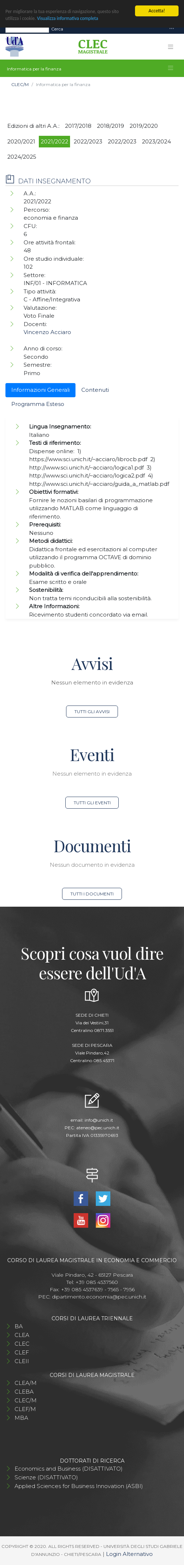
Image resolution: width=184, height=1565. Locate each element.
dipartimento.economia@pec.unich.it (99, 1296)
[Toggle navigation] (172, 29)
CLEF (22, 1352)
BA (19, 1326)
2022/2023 (88, 141)
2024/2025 (21, 156)
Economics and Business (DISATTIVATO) (69, 1468)
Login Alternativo (129, 1553)
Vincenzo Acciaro (47, 332)
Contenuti (95, 389)
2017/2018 (78, 125)
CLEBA (24, 1391)
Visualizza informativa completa (69, 19)
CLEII (22, 1361)
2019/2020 (144, 125)
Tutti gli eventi (92, 802)
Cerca (57, 29)
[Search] (27, 29)
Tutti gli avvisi (92, 711)
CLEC (22, 1343)
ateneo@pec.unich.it (97, 1127)
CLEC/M (20, 84)
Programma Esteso (37, 404)
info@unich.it (99, 1120)
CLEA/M (26, 1382)
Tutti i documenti (92, 894)
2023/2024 (156, 141)
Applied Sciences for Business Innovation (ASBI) (79, 1486)
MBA (21, 1417)
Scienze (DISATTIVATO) (46, 1477)
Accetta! (156, 11)
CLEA (22, 1335)
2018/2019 (110, 125)
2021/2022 (54, 141)
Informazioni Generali (40, 389)
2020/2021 (21, 141)
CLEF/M (25, 1409)
